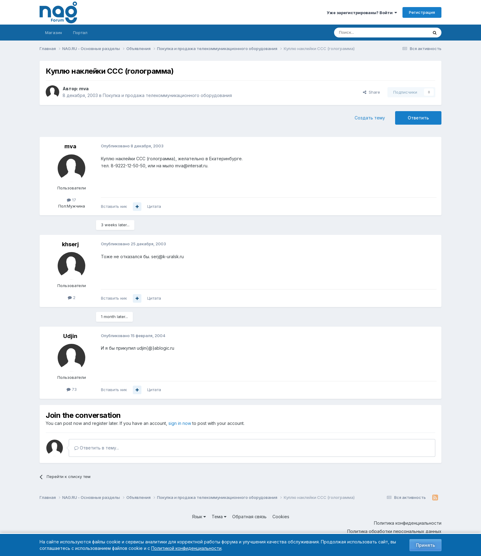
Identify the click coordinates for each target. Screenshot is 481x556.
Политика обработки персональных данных (394, 531)
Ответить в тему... (96, 447)
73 (72, 389)
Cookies (280, 516)
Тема (219, 516)
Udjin (70, 336)
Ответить (418, 117)
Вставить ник (114, 206)
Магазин (53, 32)
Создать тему (370, 117)
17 (71, 199)
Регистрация (422, 12)
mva (84, 88)
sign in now (179, 423)
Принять (425, 545)
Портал (80, 32)
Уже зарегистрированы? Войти (362, 12)
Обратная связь (249, 516)
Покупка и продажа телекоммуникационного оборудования (167, 95)
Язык (199, 516)
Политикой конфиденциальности (186, 548)
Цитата (154, 206)
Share (371, 92)
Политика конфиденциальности (407, 523)
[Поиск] (364, 32)
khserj (70, 244)
